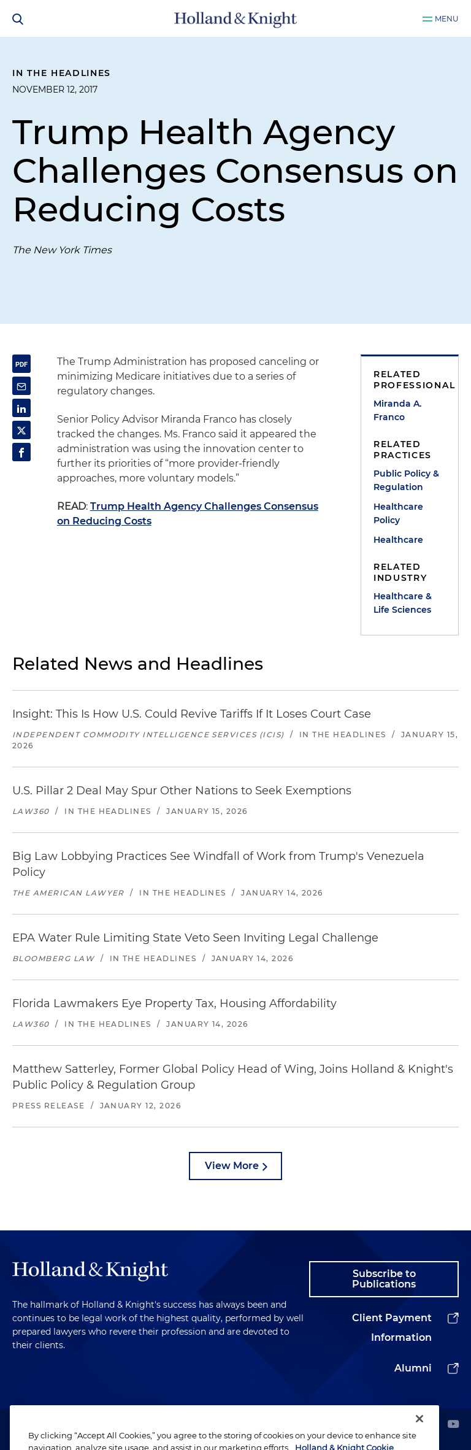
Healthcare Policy (398, 513)
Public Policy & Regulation (406, 480)
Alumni (413, 1368)
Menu (447, 18)
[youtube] (453, 1425)
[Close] (419, 1432)
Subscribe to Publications (384, 1279)
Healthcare (398, 539)
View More (232, 1166)
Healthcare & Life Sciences (402, 603)
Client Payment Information (392, 1327)
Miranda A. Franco (397, 410)
